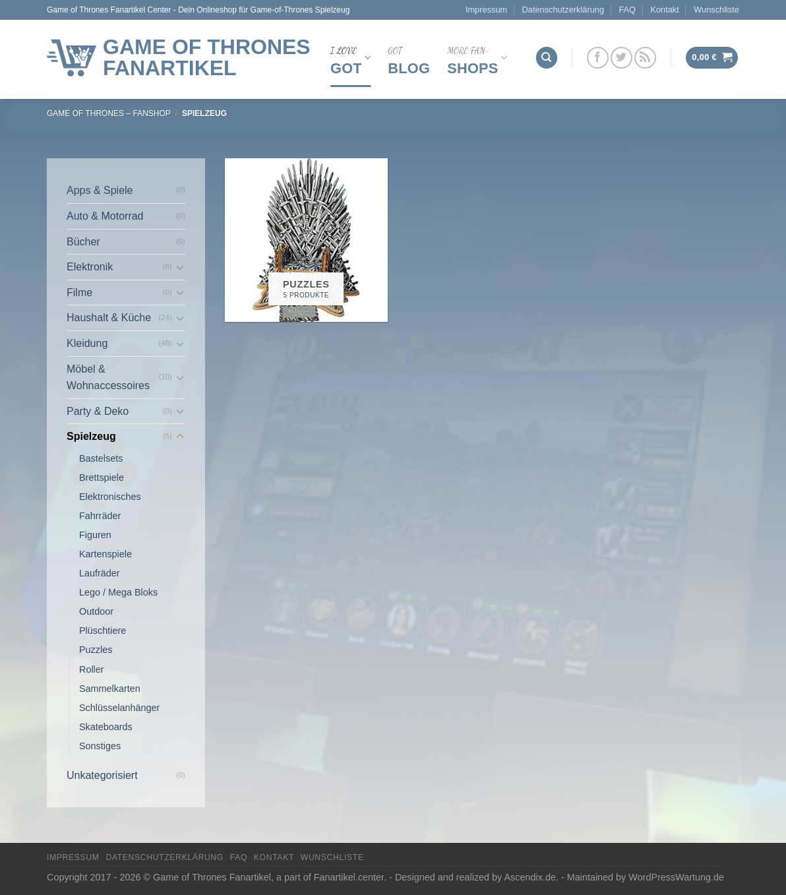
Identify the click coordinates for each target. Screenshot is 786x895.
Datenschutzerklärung (563, 10)
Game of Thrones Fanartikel (207, 57)
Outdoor (96, 611)
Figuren (95, 535)
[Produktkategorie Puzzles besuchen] (306, 239)
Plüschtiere (102, 630)
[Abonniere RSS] (645, 58)
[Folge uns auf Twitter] (621, 58)
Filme (79, 292)
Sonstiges (100, 746)
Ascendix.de (530, 877)
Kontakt (664, 10)
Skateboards (106, 727)
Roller (91, 669)
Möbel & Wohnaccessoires (108, 377)
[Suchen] (546, 58)
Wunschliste (716, 10)
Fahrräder (100, 515)
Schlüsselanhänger (119, 707)
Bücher (83, 241)
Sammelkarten (109, 688)
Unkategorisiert (102, 775)
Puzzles (95, 649)
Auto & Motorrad (105, 216)
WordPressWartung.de (676, 877)
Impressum (486, 10)
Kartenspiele (105, 554)
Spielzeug (91, 436)
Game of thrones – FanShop (109, 113)
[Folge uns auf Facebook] (598, 58)
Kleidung (87, 343)
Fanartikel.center (349, 877)
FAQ (627, 10)
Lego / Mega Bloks (118, 592)
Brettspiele (101, 477)
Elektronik (90, 266)
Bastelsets (101, 458)
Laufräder (99, 573)
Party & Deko (98, 411)
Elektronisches (110, 496)
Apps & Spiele (100, 190)
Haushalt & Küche (109, 317)
